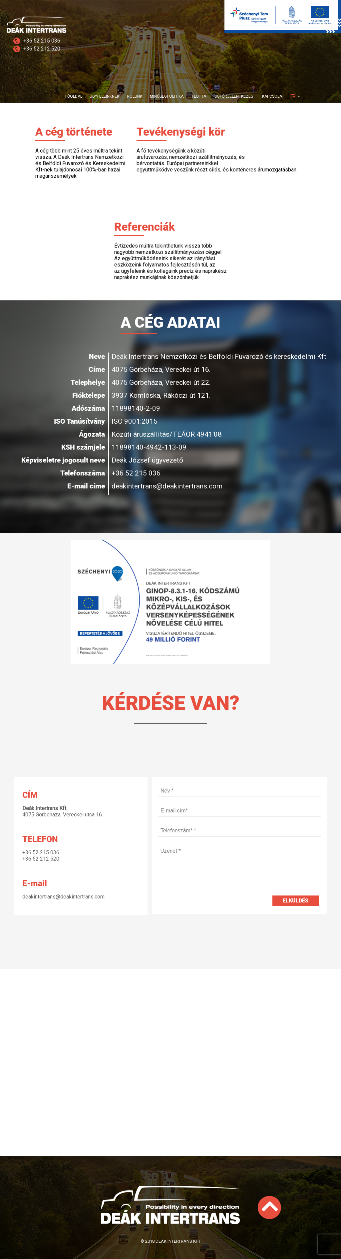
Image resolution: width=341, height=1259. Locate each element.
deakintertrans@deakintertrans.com (167, 486)
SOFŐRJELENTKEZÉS (233, 96)
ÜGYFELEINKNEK (104, 96)
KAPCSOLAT (273, 96)
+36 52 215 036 (41, 41)
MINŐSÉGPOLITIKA (166, 96)
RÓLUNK (134, 96)
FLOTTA (199, 96)
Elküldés (295, 900)
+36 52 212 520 (41, 49)
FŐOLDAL (73, 96)
